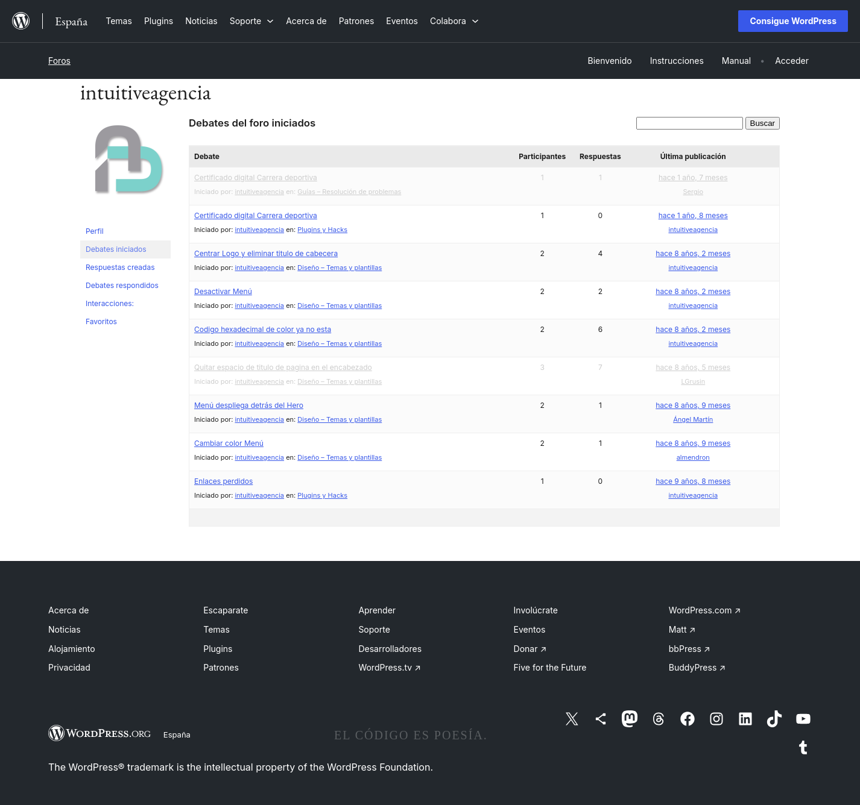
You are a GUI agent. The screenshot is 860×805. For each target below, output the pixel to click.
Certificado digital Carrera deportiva (255, 177)
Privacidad (69, 667)
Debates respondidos (122, 285)
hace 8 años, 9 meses (693, 405)
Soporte (374, 629)
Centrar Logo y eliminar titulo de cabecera (266, 253)
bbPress (689, 649)
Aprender (377, 610)
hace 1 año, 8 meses (693, 215)
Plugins (217, 649)
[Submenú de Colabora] (454, 21)
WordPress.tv (389, 667)
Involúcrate (536, 610)
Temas (216, 629)
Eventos (530, 629)
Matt (682, 629)
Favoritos (101, 321)
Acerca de (68, 610)
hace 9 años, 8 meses (693, 481)
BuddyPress (697, 667)
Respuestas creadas (120, 267)
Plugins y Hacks (322, 229)
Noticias (64, 629)
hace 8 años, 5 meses (693, 367)
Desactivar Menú (223, 291)
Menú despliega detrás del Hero (248, 405)
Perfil (95, 231)
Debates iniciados (116, 249)
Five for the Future (550, 667)
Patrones (221, 667)
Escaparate (225, 610)
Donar (530, 649)
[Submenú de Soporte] (252, 21)
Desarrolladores (390, 649)
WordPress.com (705, 610)
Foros (59, 60)
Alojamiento (71, 649)
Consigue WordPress (793, 21)
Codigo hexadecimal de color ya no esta (262, 329)
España (177, 734)
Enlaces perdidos (223, 481)
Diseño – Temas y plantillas (339, 267)
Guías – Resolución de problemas (349, 191)
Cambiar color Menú (229, 443)
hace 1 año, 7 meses (693, 177)
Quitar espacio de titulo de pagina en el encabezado (283, 367)
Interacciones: (110, 303)
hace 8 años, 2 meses (693, 253)
